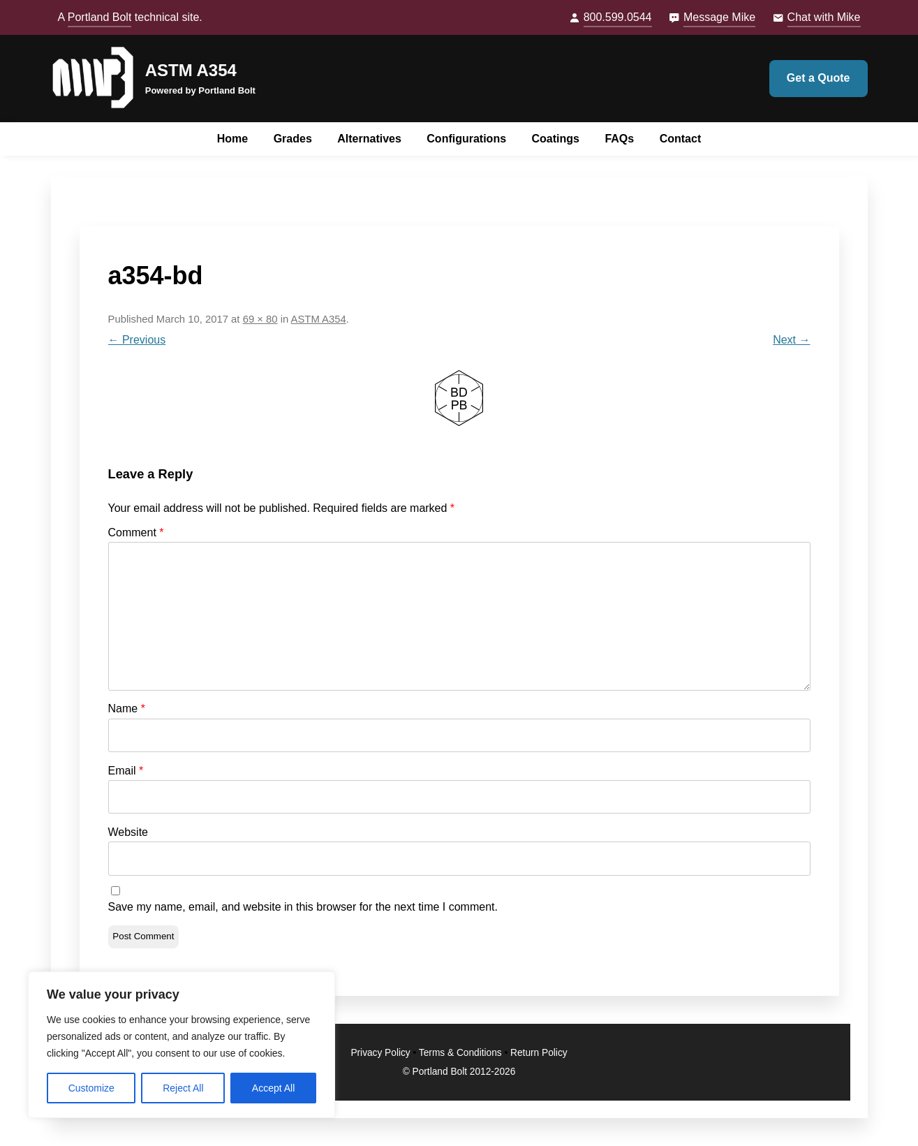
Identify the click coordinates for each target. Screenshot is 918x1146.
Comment (136, 532)
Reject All (183, 1088)
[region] (181, 1044)
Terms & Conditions (460, 1053)
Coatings (555, 139)
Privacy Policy (380, 1053)
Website (128, 832)
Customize (91, 1088)
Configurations (466, 139)
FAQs (619, 139)
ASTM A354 (191, 70)
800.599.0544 (618, 17)
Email (126, 771)
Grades (293, 139)
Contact (681, 139)
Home (232, 139)
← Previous (137, 340)
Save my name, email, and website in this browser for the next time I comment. (303, 907)
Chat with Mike (824, 17)
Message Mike (719, 17)
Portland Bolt (100, 17)
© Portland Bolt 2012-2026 (459, 1071)
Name (126, 708)
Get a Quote (818, 78)
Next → (791, 340)
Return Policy (539, 1053)
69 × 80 (260, 319)
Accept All (273, 1088)
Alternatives (369, 139)
